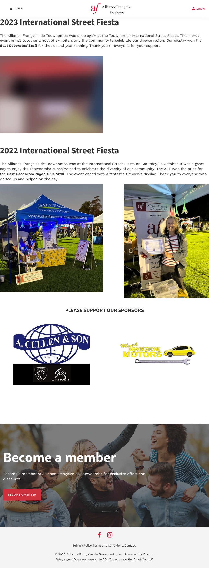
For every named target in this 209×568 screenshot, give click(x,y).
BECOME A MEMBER (17, 491)
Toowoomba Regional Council (131, 559)
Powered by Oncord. (140, 554)
